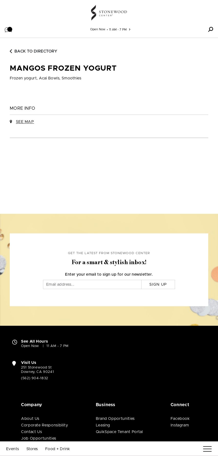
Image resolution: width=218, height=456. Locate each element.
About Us (30, 419)
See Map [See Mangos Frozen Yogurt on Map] (25, 122)
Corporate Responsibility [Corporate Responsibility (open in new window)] (44, 425)
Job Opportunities (38, 438)
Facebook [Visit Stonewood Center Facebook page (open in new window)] (180, 419)
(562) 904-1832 (34, 378)
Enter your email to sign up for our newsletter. (109, 274)
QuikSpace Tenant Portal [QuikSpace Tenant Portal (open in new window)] (119, 432)
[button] (8, 29)
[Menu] (207, 449)
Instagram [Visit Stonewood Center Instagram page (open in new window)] (180, 425)
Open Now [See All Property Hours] (98, 29)
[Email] (92, 284)
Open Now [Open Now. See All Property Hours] (30, 346)
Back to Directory (33, 51)
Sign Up (158, 284)
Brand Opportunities (115, 419)
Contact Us (31, 432)
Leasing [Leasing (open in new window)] (103, 425)
